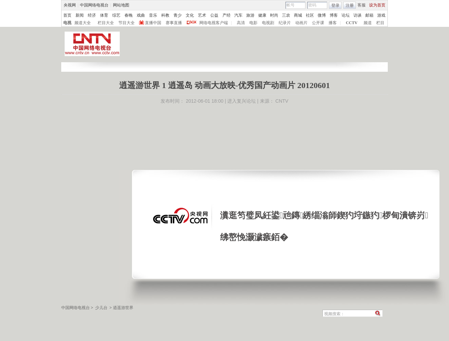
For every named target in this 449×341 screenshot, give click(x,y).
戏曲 (141, 15)
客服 (361, 5)
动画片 (301, 22)
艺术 (202, 15)
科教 (165, 15)
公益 (214, 15)
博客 (334, 15)
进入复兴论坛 (241, 101)
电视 (67, 22)
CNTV (282, 101)
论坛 (346, 15)
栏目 (380, 22)
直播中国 (153, 22)
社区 (310, 15)
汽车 (238, 15)
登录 (335, 5)
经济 (92, 15)
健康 (262, 15)
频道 (368, 22)
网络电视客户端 (213, 22)
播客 (333, 22)
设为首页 (377, 5)
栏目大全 (106, 22)
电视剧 (268, 22)
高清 (241, 22)
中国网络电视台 (94, 5)
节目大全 (126, 22)
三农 (286, 15)
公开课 (318, 22)
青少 (177, 15)
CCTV (351, 22)
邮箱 (369, 15)
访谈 (357, 15)
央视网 (70, 5)
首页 (67, 15)
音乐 (153, 15)
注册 (350, 5)
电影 (253, 22)
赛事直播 (174, 22)
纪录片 (285, 22)
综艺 (116, 15)
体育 (104, 15)
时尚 (274, 15)
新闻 (80, 15)
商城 (298, 15)
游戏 (381, 15)
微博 (322, 15)
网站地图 (121, 5)
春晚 (128, 15)
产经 (226, 15)
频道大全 (82, 22)
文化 (190, 15)
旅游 (250, 15)
